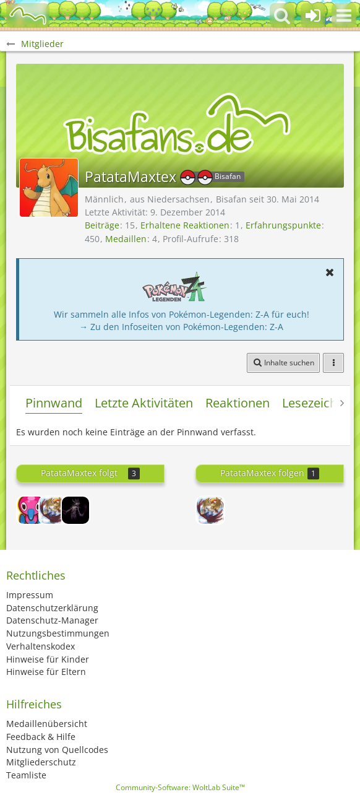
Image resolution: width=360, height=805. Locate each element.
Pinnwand (53, 402)
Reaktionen (237, 402)
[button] (344, 15)
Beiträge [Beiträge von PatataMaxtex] (102, 225)
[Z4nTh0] (31, 510)
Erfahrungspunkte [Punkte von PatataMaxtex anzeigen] (283, 225)
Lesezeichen (316, 402)
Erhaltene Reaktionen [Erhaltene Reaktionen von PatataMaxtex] (184, 225)
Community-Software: (180, 787)
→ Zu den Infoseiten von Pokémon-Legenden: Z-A (181, 327)
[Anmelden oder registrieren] (313, 15)
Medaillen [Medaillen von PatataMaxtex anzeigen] (126, 239)
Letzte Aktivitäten (144, 402)
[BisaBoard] (28, 15)
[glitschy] (75, 510)
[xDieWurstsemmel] (53, 510)
